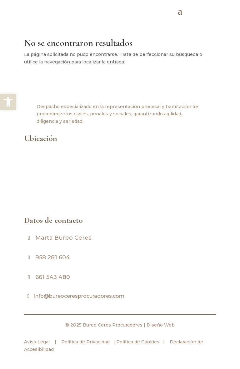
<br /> (118, 178)
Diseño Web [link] (161, 325)
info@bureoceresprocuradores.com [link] (79, 296)
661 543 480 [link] (52, 277)
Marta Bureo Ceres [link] (63, 237)
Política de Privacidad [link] (85, 342)
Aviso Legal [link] (37, 342)
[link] (8, 102)
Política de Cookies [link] (137, 342)
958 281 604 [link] (52, 257)
